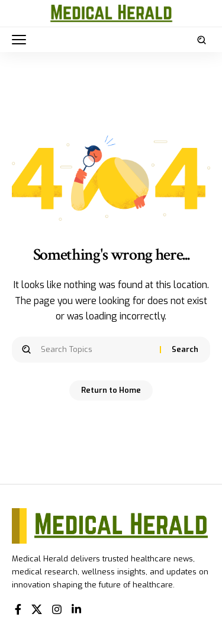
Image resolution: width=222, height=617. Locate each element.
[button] (22, 39)
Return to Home (111, 390)
